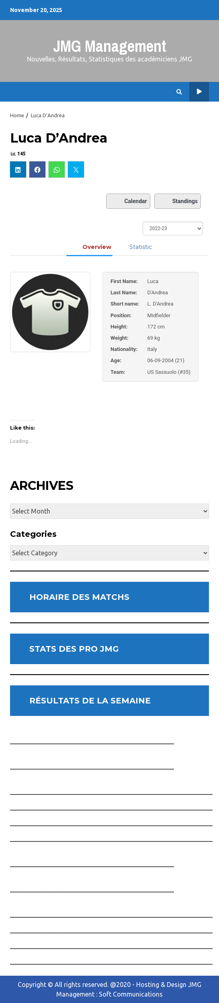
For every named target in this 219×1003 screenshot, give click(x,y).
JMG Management (109, 46)
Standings (178, 201)
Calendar (128, 201)
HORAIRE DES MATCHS (79, 597)
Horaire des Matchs (199, 92)
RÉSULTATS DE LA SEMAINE (90, 700)
